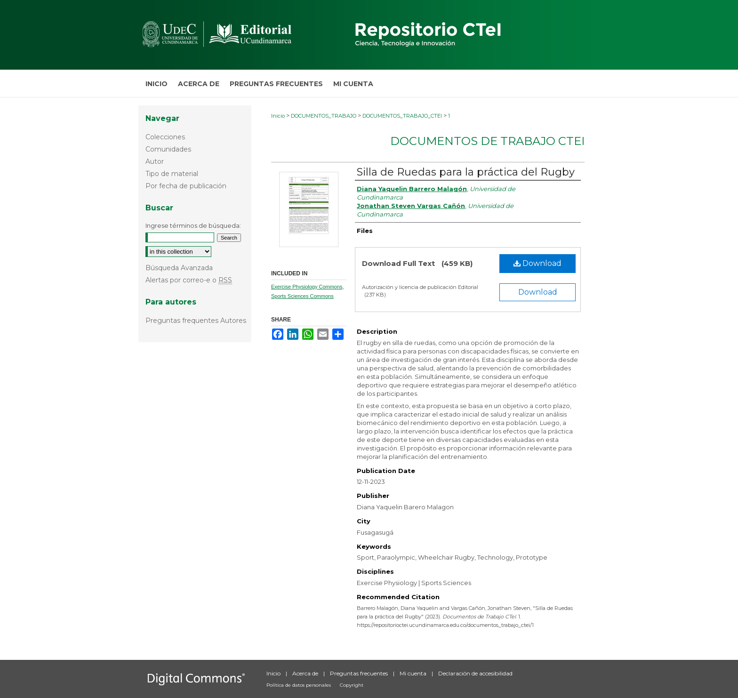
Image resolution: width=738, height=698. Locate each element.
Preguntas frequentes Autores (195, 320)
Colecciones (165, 137)
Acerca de (306, 673)
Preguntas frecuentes (359, 673)
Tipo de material (171, 173)
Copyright (351, 685)
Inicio (278, 115)
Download (537, 263)
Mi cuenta (414, 673)
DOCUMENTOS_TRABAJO (323, 115)
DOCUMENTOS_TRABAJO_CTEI (402, 115)
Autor (154, 161)
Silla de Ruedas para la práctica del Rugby (466, 172)
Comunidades (168, 149)
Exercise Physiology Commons (307, 286)
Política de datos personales (299, 685)
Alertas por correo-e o (188, 280)
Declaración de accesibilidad (475, 673)
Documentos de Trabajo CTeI (487, 141)
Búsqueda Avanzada (179, 268)
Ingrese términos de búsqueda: (193, 225)
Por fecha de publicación (185, 186)
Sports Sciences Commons (302, 296)
